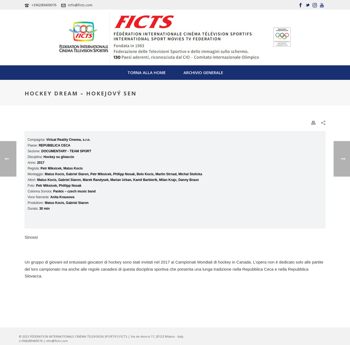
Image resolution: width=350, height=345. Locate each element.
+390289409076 (43, 4)
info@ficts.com (80, 4)
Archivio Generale (203, 72)
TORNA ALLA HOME (146, 72)
